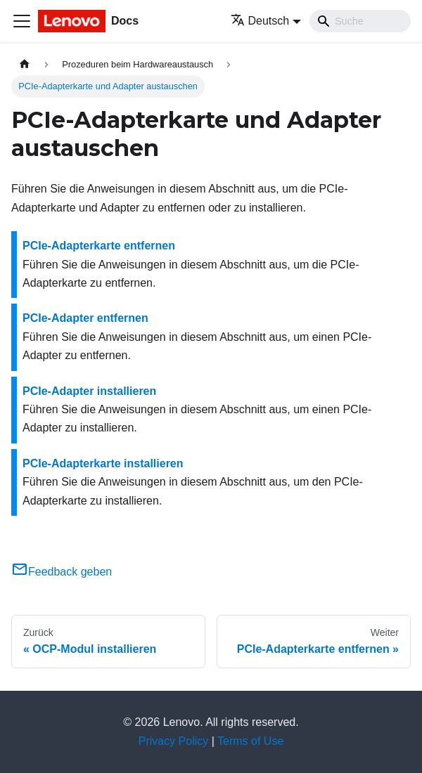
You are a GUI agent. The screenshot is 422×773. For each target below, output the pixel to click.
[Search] (360, 21)
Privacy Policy (174, 741)
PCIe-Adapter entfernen (85, 318)
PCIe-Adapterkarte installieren (103, 463)
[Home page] (24, 64)
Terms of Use (250, 741)
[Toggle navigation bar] (21, 21)
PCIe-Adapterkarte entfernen (99, 246)
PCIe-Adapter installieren (89, 391)
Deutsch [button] (260, 21)
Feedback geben (61, 572)
